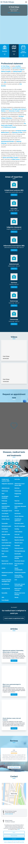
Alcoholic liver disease (7, 563)
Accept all (14, 838)
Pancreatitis (5, 523)
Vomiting (17, 529)
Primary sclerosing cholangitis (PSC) (6, 580)
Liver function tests (6, 542)
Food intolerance (19, 503)
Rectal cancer (5, 551)
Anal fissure (18, 513)
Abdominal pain (5, 488)
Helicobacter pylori (6, 526)
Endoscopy (4, 500)
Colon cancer (5, 548)
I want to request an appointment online (14, 618)
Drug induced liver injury (19, 564)
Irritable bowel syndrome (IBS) (5, 480)
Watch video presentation (14, 12)
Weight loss (4, 540)
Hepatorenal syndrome (7, 572)
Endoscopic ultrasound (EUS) (20, 507)
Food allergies (5, 600)
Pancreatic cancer (19, 523)
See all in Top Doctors (14, 767)
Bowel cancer (5, 561)
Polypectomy (18, 493)
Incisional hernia (6, 588)
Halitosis (17, 496)
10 (23, 763)
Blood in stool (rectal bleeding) (20, 593)
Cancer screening (6, 545)
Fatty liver (17, 500)
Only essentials (14, 835)
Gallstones (4, 503)
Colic (3, 553)
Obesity (16, 597)
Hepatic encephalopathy (18, 568)
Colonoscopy (18, 491)
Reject (14, 832)
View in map (14, 793)
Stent (3, 493)
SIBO (3, 597)
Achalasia (4, 575)
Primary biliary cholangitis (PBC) (19, 576)
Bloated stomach (19, 537)
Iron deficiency (5, 584)
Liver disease (5, 513)
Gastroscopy (5, 491)
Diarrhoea (17, 488)
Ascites (3, 568)
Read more (14, 194)
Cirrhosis (17, 510)
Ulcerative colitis (6, 534)
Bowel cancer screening (18, 589)
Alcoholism (4, 556)
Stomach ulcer (5, 516)
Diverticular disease (19, 561)
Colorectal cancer (19, 548)
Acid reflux (17, 479)
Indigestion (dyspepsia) (7, 483)
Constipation (5, 529)
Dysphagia (17, 545)
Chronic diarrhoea (19, 516)
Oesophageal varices (7, 510)
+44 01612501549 (9, 814)
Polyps (3, 537)
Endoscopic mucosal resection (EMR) (20, 585)
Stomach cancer (19, 542)
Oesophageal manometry (5, 497)
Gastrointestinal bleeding (19, 557)
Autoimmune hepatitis (20, 572)
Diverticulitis (18, 553)
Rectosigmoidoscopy (20, 551)
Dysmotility (4, 593)
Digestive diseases (19, 540)
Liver (16, 579)
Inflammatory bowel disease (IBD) (19, 484)
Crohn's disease (18, 531)
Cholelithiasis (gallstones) (18, 519)
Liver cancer (5, 531)
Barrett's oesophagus (20, 526)
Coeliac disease (5, 519)
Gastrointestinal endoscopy (6, 507)
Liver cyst (17, 534)
